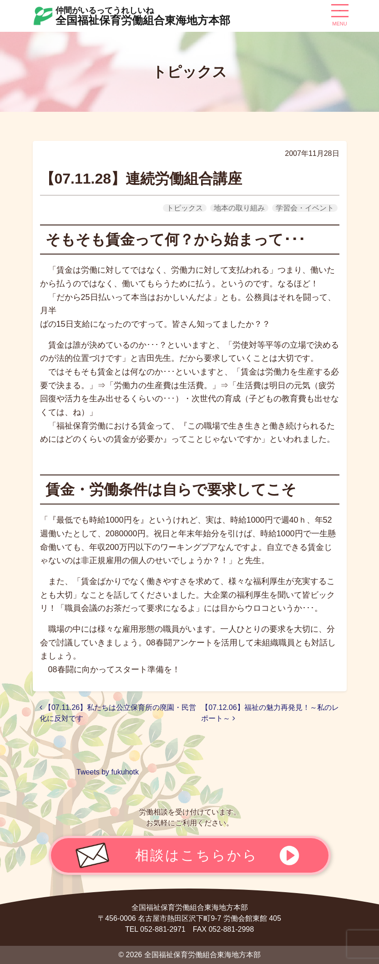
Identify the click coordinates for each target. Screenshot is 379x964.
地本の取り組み (239, 208)
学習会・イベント (305, 208)
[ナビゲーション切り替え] (340, 14)
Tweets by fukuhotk (107, 772)
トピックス (185, 208)
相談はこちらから (196, 855)
